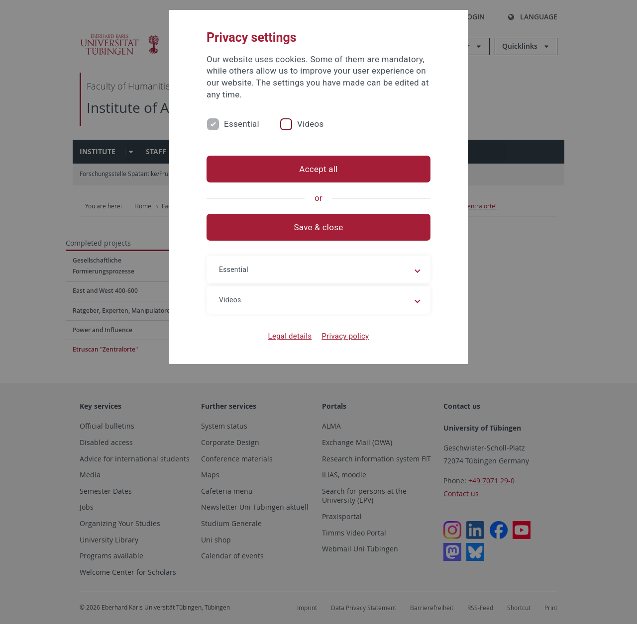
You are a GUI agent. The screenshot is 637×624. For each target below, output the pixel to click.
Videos (310, 124)
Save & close (318, 227)
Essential (241, 124)
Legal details (290, 336)
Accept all (318, 169)
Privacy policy (345, 336)
